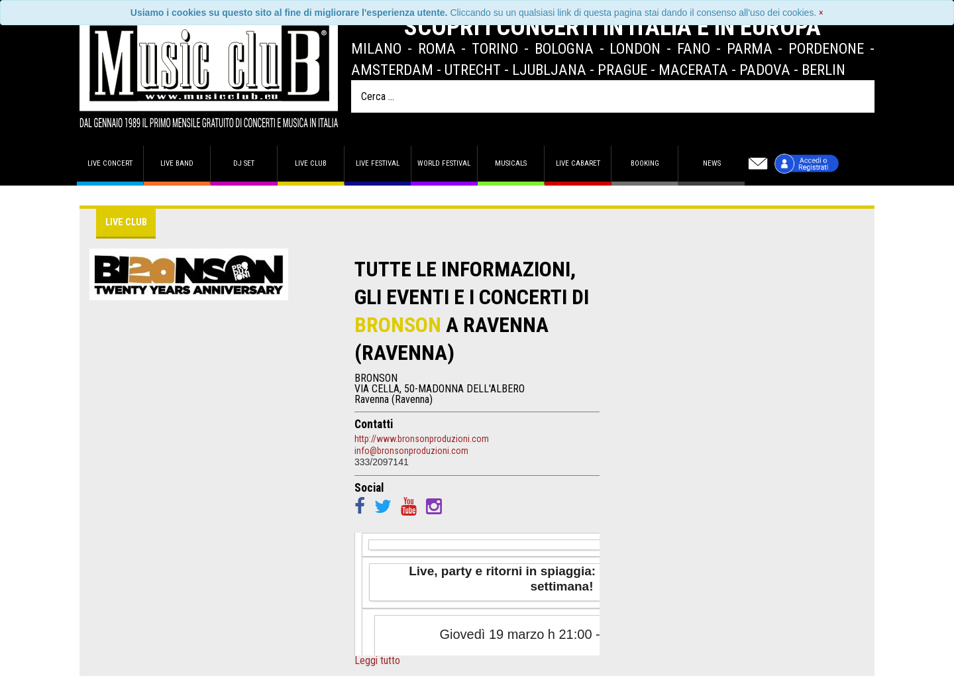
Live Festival (377, 163)
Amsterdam (392, 69)
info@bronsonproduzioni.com (411, 450)
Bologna (564, 48)
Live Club (311, 163)
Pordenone (826, 48)
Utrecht (473, 69)
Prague (622, 69)
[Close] (821, 12)
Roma (437, 48)
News (712, 163)
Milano (376, 48)
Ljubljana (549, 69)
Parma (749, 48)
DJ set (243, 163)
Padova (764, 69)
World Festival (443, 163)
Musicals (511, 163)
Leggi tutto (377, 660)
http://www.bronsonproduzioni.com (421, 438)
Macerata (693, 69)
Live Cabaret (578, 163)
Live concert (109, 163)
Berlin (823, 69)
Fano (693, 48)
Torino (495, 48)
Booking (645, 163)
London (635, 48)
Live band (176, 163)
